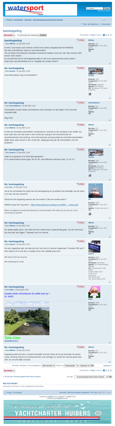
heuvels (12, 71)
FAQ (85, 24)
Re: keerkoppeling (14, 68)
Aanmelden (106, 24)
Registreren (94, 24)
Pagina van (95, 35)
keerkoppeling (12, 31)
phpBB (50, 397)
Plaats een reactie (9, 35)
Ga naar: (70, 377)
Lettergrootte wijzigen (108, 19)
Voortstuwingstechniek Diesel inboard (48, 20)
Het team (62, 392)
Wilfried (12, 44)
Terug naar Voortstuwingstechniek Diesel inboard (22, 376)
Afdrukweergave (103, 19)
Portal (9, 20)
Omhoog (110, 63)
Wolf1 (12, 290)
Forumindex (18, 20)
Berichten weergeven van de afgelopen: (33, 365)
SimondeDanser (15, 106)
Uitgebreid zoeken (104, 11)
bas (11, 187)
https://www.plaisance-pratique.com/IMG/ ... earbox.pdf (54, 205)
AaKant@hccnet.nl (11, 341)
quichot (12, 244)
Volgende (106, 365)
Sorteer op (67, 365)
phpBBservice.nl (62, 398)
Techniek (27, 20)
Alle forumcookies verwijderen (79, 392)
